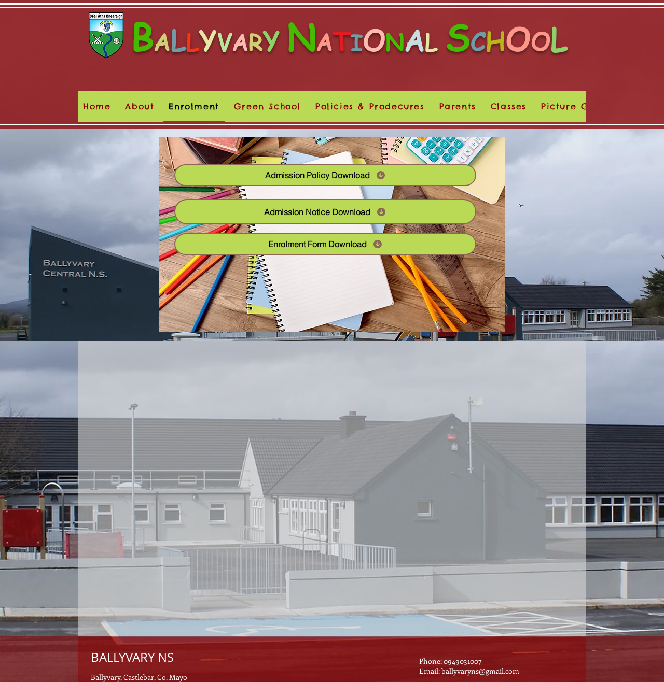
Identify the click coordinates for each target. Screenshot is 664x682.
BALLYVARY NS (132, 657)
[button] (370, 106)
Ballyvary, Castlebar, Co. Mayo (139, 677)
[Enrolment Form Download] (325, 244)
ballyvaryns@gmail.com (480, 671)
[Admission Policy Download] (325, 175)
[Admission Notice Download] (325, 211)
